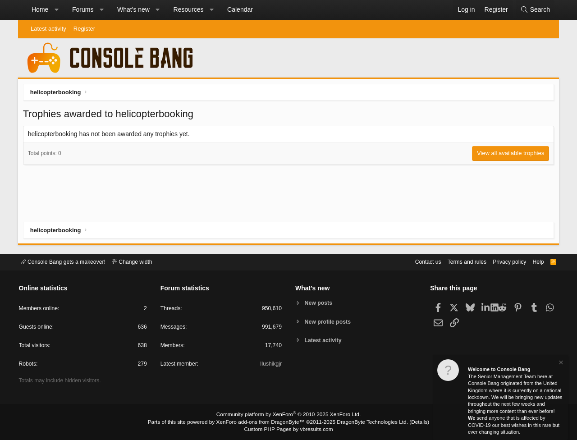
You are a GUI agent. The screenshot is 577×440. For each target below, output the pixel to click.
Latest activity (48, 28)
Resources (189, 9)
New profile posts (329, 321)
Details (410, 422)
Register (84, 28)
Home (40, 9)
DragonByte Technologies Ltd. (367, 422)
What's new (133, 9)
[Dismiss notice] (560, 363)
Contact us (416, 261)
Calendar (240, 9)
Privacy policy (503, 261)
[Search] (535, 10)
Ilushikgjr (270, 365)
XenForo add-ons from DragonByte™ (262, 422)
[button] (56, 10)
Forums (82, 9)
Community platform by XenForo (288, 415)
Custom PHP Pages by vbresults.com (288, 429)
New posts (319, 302)
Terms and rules (457, 261)
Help (533, 261)
